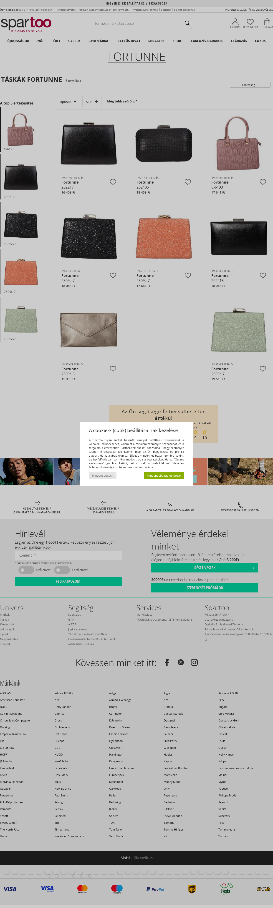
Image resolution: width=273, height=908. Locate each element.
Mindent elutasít (103, 475)
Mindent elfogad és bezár (164, 475)
